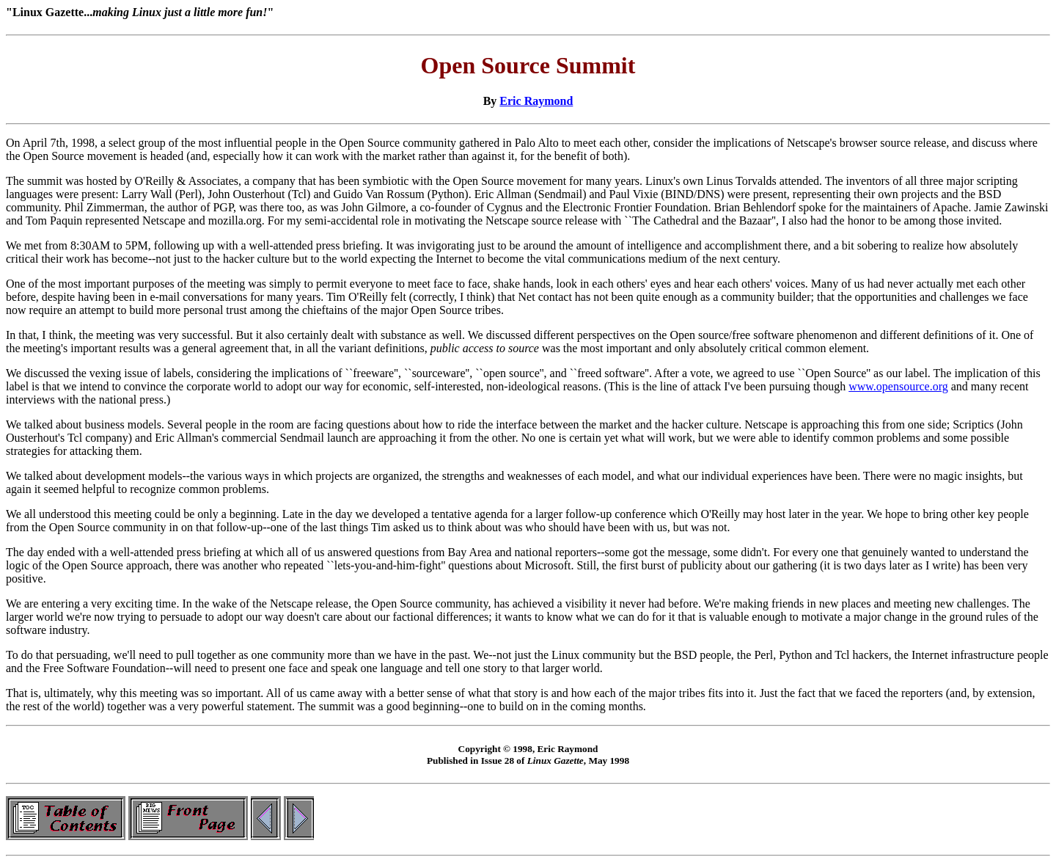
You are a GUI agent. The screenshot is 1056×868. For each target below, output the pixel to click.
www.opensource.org (898, 386)
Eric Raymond (536, 101)
